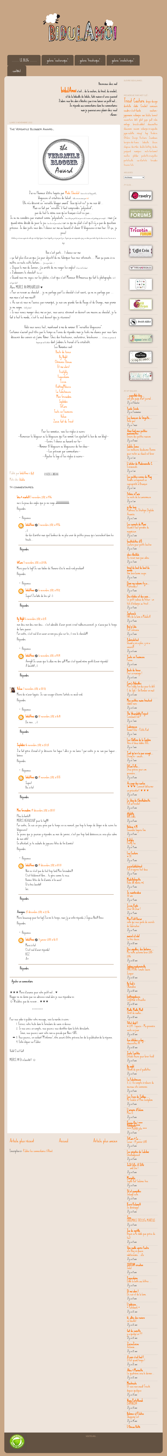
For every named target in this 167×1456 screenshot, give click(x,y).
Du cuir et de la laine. (137, 1294)
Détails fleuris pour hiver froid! (140, 1056)
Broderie (154, 133)
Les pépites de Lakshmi (138, 1152)
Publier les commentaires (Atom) (38, 1151)
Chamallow (131, 987)
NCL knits (131, 817)
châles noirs (132, 704)
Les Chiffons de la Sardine (139, 740)
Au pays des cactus (136, 783)
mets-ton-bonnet (151, 151)
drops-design (151, 101)
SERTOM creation (135, 1265)
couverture (128, 119)
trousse (127, 164)
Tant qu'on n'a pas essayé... (140, 753)
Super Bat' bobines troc (137, 1181)
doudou (154, 146)
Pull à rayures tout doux (137, 869)
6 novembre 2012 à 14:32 (49, 590)
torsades (154, 160)
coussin (136, 128)
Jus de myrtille (133, 1230)
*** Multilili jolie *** (137, 1128)
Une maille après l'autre (138, 1248)
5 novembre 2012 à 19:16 (41, 497)
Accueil (63, 1140)
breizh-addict (139, 124)
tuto (132, 164)
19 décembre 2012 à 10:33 (50, 865)
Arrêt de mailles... (135, 1013)
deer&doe (135, 146)
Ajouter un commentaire (22, 981)
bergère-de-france (131, 142)
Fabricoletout (133, 640)
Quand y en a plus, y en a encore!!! (138, 645)
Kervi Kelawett (134, 1204)
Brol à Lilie (132, 626)
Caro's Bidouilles (134, 683)
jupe (146, 119)
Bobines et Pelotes (135, 1413)
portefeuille (128, 160)
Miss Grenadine (63, 396)
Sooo (129, 1217)
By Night (63, 356)
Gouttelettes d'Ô (134, 541)
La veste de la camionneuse (139, 497)
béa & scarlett (23, 497)
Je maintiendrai (134, 892)
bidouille (146, 142)
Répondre (21, 508)
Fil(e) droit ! (132, 1023)
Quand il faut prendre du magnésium (138, 529)
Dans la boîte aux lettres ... (139, 1281)
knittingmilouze (133, 996)
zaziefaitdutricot (134, 866)
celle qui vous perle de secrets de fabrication (140, 924)
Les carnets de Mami (136, 524)
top (146, 133)
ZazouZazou (133, 1344)
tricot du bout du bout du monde (138, 569)
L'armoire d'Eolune (135, 1110)
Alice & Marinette (135, 1370)
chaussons (128, 128)
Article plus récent (22, 1140)
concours (153, 106)
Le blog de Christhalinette (138, 800)
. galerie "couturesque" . (57, 60)
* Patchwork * (133, 1307)
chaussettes (152, 124)
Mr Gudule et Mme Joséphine (140, 1100)
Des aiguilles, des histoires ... (140, 949)
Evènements (132, 467)
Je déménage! (133, 1207)
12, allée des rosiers (136, 1317)
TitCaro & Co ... (134, 1138)
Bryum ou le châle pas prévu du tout (141, 1236)
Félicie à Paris (133, 494)
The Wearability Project (137, 713)
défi (136, 119)
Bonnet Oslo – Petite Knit (138, 730)
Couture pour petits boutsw (139, 544)
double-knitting (145, 146)
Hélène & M (132, 827)
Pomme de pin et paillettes (138, 1069)
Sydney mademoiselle (136, 966)
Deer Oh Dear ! (134, 909)
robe (155, 119)
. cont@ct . (17, 70)
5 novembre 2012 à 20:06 (35, 562)
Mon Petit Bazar (134, 919)
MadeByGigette (134, 879)
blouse (154, 142)
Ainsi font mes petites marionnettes (137, 432)
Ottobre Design (131, 137)
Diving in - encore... (136, 756)
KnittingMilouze (63, 386)
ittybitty (130, 813)
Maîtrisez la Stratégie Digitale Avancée (140, 512)
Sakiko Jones (133, 446)
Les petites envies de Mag (139, 477)
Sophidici (63, 401)
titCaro (20, 562)
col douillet (131, 1321)
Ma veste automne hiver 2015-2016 (140, 954)
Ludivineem (132, 727)
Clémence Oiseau (63, 361)
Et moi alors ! (132, 1291)
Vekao (63, 416)
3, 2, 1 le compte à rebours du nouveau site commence (140, 1085)
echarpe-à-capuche (149, 128)
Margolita (131, 1178)
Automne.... (132, 1347)
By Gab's (131, 983)
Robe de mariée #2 (135, 883)
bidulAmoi (30, 525)
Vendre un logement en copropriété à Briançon (137, 482)
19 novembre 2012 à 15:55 (49, 777)
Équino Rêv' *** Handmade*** (135, 1124)
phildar (135, 155)
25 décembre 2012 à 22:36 (37, 912)
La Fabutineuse (63, 391)
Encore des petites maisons (139, 436)
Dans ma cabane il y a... (138, 583)
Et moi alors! (63, 366)
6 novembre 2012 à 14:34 (49, 655)
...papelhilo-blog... (135, 395)
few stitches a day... (136, 1040)
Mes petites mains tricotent (139, 700)
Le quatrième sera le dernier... (140, 1373)
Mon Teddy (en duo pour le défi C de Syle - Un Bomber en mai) (141, 688)
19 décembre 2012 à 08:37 (43, 810)
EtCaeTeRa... (133, 766)
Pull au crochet (133, 804)
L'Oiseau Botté (133, 1427)
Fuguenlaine (63, 376)
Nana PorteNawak (135, 1400)
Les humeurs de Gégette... (139, 418)
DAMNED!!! (132, 1404)
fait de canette (134, 1331)
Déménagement (133, 1155)
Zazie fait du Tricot (63, 421)
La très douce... (134, 939)
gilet (141, 119)
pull (150, 119)
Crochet (144, 106)
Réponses (26, 518)
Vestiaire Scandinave (148, 137)
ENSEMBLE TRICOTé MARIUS (141, 1221)
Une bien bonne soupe (136, 573)
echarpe (137, 115)
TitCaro (63, 406)
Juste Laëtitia (133, 1053)
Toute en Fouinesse (63, 411)
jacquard (127, 151)
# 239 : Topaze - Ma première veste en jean (141, 1028)
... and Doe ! (132, 1168)
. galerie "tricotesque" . (90, 60)
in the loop (131, 507)
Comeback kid (133, 717)
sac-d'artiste (142, 160)
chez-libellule (133, 554)
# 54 (129, 856)
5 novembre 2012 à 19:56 (49, 525)
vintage (127, 124)
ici (87, 198)
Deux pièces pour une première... (137, 771)
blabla (22, 479)
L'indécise (131, 1304)
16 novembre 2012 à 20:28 (37, 745)
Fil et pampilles (134, 1191)
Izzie (63, 381)
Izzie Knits (132, 906)
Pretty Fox (131, 843)
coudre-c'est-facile (132, 110)
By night (130, 1066)
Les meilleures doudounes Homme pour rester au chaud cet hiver (141, 452)
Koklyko (130, 840)
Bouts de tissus (63, 351)
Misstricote (132, 1383)
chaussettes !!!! (133, 1043)
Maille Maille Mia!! (135, 1010)
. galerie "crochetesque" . (123, 60)
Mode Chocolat (72, 192)
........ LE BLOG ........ (24, 60)
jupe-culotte (129, 133)
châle (136, 106)
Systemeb (131, 613)
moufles (127, 155)
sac (143, 115)
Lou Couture (132, 853)
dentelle (127, 106)
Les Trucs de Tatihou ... (138, 1096)
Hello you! (131, 421)
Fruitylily (63, 371)
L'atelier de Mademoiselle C (139, 463)
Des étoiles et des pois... (138, 596)
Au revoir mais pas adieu (138, 558)
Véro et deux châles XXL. (138, 743)
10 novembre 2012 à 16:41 (49, 716)
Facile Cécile (133, 409)
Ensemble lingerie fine (136, 830)
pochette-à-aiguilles (149, 155)
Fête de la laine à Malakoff (139, 617)
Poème (129, 660)
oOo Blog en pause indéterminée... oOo (135, 1253)
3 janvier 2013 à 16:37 (48, 939)
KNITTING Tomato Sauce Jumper (138, 971)
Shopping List (133, 1417)
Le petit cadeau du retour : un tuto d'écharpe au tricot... (140, 601)
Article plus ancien (105, 1140)
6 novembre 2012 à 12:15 (35, 619)
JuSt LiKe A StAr (135, 1165)
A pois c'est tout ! (135, 1357)
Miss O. (130, 1113)
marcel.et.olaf (133, 936)
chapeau (127, 146)
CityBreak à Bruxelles (136, 1000)
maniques (137, 151)
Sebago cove (132, 1194)
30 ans (130, 896)
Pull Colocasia (133, 630)
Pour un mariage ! (134, 673)
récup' (139, 133)
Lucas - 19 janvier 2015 (137, 1142)
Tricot (128, 101)
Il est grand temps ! (136, 1360)
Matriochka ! (132, 586)
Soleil (129, 1268)
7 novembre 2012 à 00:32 (34, 688)
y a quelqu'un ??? (134, 1334)
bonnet (154, 115)
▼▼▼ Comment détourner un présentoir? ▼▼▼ (140, 788)
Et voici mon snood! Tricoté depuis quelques (138, 1388)
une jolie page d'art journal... (140, 398)
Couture (139, 101)
